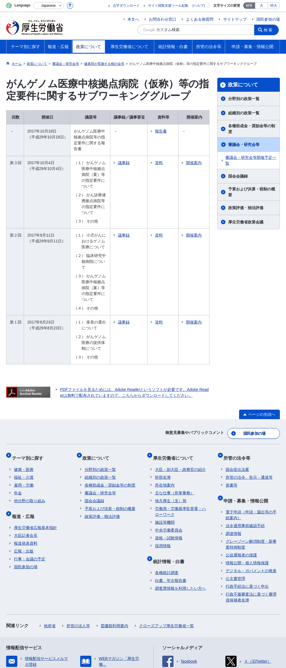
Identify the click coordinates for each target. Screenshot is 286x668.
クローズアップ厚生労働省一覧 (166, 544)
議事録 (141, 151)
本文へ (133, 19)
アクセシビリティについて (223, 618)
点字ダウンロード (126, 6)
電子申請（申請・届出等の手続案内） (251, 433)
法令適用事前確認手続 (245, 444)
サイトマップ (235, 19)
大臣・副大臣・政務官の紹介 (180, 392)
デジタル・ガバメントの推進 (251, 489)
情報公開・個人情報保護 (247, 481)
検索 (270, 29)
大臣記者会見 (25, 454)
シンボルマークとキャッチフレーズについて (151, 618)
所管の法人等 (78, 544)
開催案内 (200, 154)
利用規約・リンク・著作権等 (35, 618)
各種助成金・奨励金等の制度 (251, 129)
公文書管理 (235, 497)
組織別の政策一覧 (243, 113)
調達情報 (233, 452)
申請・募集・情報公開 (248, 421)
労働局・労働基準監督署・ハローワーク (180, 434)
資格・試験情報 (168, 461)
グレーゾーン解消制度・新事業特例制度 (251, 463)
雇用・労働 (24, 408)
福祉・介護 (24, 400)
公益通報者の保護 (241, 473)
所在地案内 (165, 408)
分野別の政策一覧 (243, 98)
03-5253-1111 (102, 648)
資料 (176, 151)
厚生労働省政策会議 (245, 222)
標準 (249, 6)
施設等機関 (165, 445)
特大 (273, 6)
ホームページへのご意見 (116, 624)
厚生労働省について (175, 383)
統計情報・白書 (170, 482)
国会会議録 (238, 176)
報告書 (178, 131)
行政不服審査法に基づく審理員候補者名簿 (251, 516)
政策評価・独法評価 (245, 208)
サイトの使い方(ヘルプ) (31, 624)
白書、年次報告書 (170, 499)
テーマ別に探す (29, 383)
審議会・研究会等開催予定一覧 (250, 160)
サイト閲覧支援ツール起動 (168, 6)
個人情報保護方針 (86, 618)
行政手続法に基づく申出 (247, 505)
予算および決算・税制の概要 (251, 192)
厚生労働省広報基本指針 (35, 446)
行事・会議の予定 (29, 477)
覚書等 (231, 408)
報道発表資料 (25, 462)
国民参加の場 (268, 19)
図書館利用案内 (114, 544)
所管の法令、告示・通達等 (249, 400)
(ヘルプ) (198, 6)
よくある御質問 (199, 19)
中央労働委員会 (168, 453)
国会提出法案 (237, 392)
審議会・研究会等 (243, 144)
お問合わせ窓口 (162, 19)
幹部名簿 (163, 400)
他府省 (50, 544)
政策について (243, 85)
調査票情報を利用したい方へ (180, 507)
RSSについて (73, 624)
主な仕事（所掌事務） (174, 416)
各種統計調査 (166, 491)
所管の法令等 (239, 383)
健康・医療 (24, 392)
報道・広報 (25, 437)
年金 (18, 416)
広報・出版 (24, 470)
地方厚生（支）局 (170, 424)
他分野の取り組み (29, 424)
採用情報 (163, 469)
